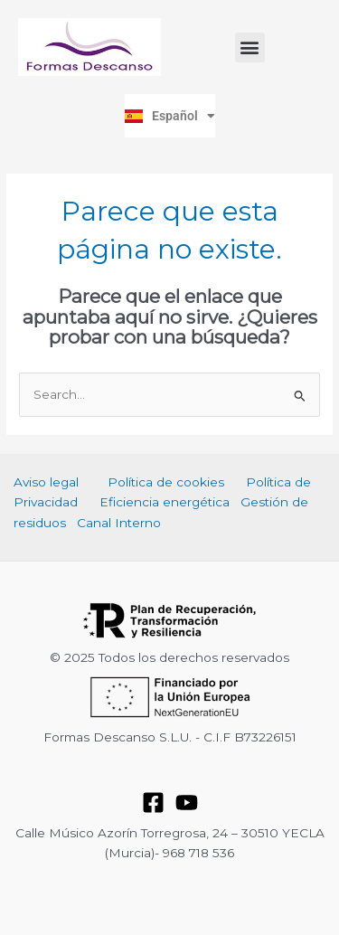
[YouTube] (186, 802)
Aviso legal (46, 482)
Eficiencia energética (164, 502)
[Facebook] (153, 802)
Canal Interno (119, 522)
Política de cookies (166, 482)
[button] (250, 47)
